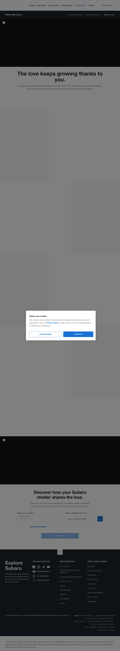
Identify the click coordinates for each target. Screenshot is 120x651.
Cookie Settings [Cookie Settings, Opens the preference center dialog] (45, 334)
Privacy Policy (52, 323)
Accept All (78, 334)
